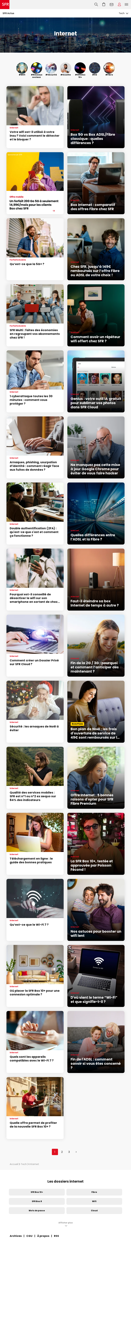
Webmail (111, 4)
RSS (56, 1236)
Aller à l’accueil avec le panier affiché (104, 4)
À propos (43, 1236)
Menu (126, 4)
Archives (16, 1236)
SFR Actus (8, 13)
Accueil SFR (4, 4)
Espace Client (119, 4)
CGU (29, 1236)
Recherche (96, 4)
